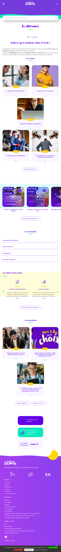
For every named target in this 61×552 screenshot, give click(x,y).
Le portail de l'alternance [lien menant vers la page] (30, 240)
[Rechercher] (56, 18)
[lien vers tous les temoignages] (30, 219)
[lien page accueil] (30, 3)
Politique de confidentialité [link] (40, 549)
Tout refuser (19, 550)
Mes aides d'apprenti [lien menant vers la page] (30, 260)
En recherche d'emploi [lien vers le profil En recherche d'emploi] (10, 493)
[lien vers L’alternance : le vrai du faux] (45, 80)
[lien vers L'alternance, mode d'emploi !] (16, 80)
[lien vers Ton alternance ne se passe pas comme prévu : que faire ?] (45, 146)
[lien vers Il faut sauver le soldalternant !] (16, 145)
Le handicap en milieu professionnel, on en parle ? (17, 518)
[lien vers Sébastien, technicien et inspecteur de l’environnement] (13, 199)
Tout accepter (52, 547)
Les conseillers (8, 511)
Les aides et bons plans (10, 507)
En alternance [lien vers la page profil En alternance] (34, 37)
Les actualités (8, 502)
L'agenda (6, 504)
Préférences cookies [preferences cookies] (9, 540)
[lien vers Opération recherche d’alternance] (30, 113)
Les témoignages (8, 509)
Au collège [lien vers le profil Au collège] (7, 482)
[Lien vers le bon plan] (17, 290)
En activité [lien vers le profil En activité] (7, 489)
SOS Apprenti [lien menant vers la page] (30, 253)
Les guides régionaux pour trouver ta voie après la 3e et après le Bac (22, 513)
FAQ (5, 524)
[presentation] (3, 292)
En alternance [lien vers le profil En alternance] (8, 491)
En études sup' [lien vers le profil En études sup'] (8, 487)
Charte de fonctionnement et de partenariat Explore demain (19, 531)
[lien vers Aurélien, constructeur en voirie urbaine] (38, 199)
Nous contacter (8, 526)
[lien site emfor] (48, 474)
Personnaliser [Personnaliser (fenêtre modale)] (29, 550)
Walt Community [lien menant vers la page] (30, 247)
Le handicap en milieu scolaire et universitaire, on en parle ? (19, 515)
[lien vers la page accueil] (28, 37)
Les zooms (7, 500)
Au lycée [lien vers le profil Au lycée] (6, 485)
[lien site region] (30, 474)
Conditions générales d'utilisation (12, 528)
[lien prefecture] (12, 474)
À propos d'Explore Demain (11, 533)
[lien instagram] (57, 4)
